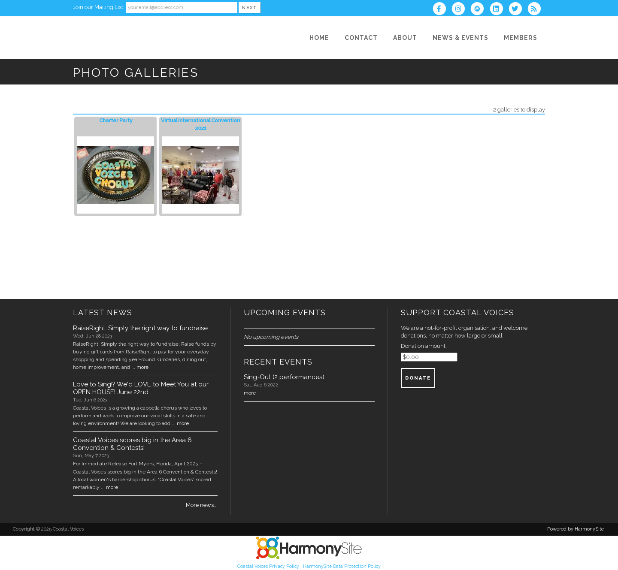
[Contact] (361, 37)
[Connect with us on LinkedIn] (498, 9)
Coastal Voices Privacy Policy (268, 566)
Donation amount (423, 346)
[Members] (520, 37)
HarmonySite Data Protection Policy (342, 566)
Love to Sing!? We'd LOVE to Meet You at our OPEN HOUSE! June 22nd (141, 388)
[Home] (319, 37)
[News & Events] (460, 37)
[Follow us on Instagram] (460, 9)
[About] (405, 37)
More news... (202, 505)
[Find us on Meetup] (479, 9)
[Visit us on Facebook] (442, 9)
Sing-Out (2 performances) (284, 377)
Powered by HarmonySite (575, 529)
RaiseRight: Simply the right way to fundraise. (141, 328)
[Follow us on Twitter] (518, 9)
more (142, 367)
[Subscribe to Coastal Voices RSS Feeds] (536, 9)
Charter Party (115, 120)
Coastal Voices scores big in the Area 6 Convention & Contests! (132, 444)
